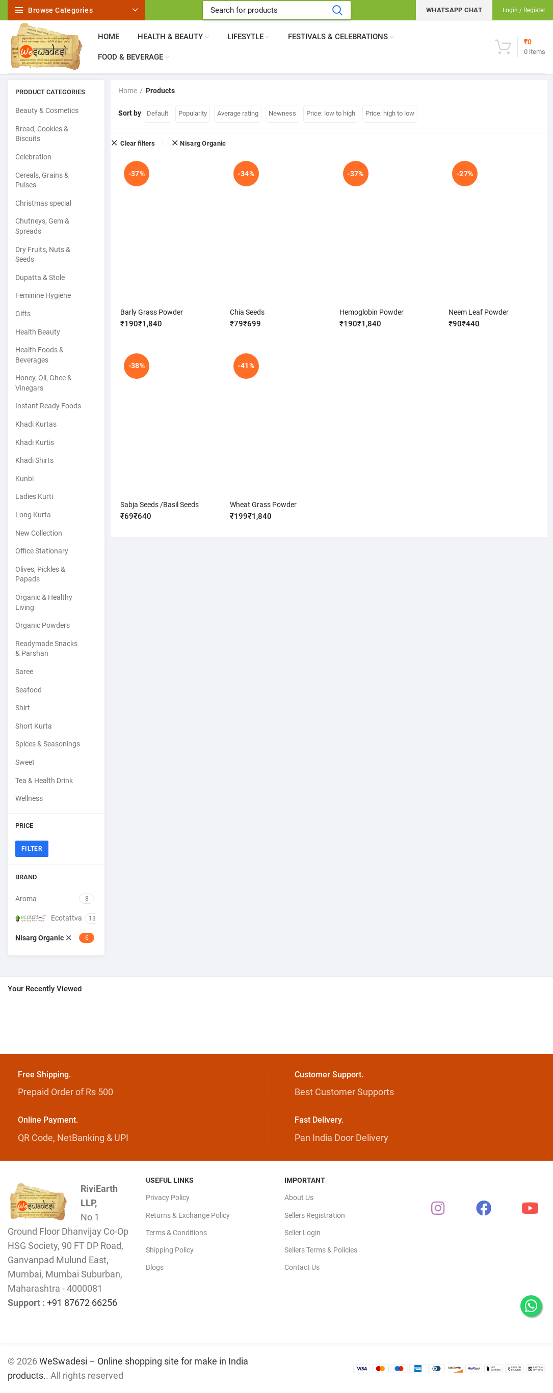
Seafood (28, 690)
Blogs (155, 1267)
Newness (282, 113)
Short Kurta (33, 726)
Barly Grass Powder (152, 312)
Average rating (237, 113)
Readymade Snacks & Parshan (46, 648)
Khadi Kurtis (34, 442)
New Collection (38, 533)
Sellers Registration (314, 1215)
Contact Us (302, 1267)
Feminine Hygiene (43, 295)
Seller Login (302, 1233)
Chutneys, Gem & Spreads (42, 226)
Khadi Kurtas (36, 424)
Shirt (22, 708)
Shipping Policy (170, 1250)
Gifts (23, 314)
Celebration (33, 157)
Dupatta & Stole (40, 277)
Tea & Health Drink (44, 780)
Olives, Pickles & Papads (40, 574)
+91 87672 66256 (82, 1302)
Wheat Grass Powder (263, 504)
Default (157, 113)
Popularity (192, 113)
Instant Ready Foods (48, 406)
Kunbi (24, 479)
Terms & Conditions (176, 1233)
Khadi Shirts (34, 460)
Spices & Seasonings (47, 744)
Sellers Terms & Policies (320, 1250)
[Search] (277, 10)
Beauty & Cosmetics (46, 110)
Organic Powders (42, 625)
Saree (24, 671)
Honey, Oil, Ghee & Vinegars (43, 383)
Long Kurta (33, 515)
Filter (31, 848)
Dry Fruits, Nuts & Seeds (42, 254)
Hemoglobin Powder (371, 312)
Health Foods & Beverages (39, 355)
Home (127, 91)
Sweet (25, 762)
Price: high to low (389, 113)
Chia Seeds (247, 312)
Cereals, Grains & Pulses (42, 180)
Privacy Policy (168, 1197)
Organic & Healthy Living (43, 602)
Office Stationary (41, 551)
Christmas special (43, 203)
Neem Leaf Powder (479, 312)
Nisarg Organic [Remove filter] (203, 143)
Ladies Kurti (34, 496)
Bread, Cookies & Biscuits (41, 134)
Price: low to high (330, 113)
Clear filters (137, 143)
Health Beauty (37, 332)
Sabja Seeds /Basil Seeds (160, 504)
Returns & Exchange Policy (188, 1215)
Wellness (29, 798)
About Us (298, 1197)
